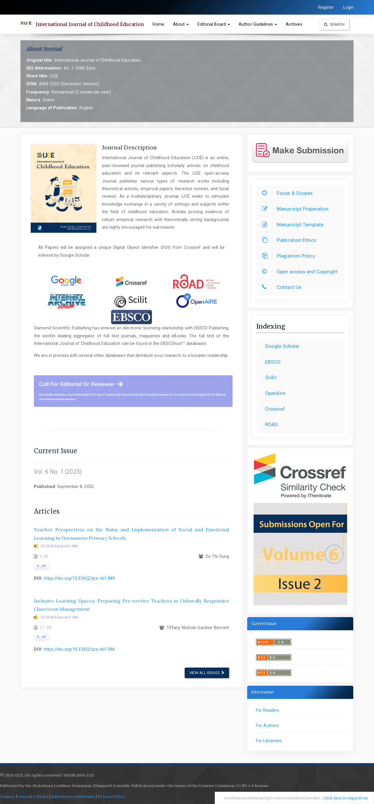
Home (158, 24)
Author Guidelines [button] (258, 24)
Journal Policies (33, 796)
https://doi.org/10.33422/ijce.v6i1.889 (79, 578)
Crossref (275, 409)
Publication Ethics (290, 240)
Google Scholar (282, 346)
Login (348, 7)
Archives (294, 24)
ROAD (271, 424)
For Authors (267, 725)
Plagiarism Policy (290, 256)
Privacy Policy (111, 796)
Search (334, 24)
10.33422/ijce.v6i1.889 (59, 546)
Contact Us (283, 287)
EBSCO (273, 362)
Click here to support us (345, 798)
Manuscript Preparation (296, 209)
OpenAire (275, 393)
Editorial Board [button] (214, 24)
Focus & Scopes (289, 193)
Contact (7, 796)
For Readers (267, 710)
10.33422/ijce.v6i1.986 (59, 617)
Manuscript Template (294, 225)
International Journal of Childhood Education (90, 24)
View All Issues (206, 673)
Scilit (270, 377)
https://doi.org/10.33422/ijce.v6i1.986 (79, 649)
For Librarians (269, 740)
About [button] (181, 24)
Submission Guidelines (73, 796)
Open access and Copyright (301, 272)
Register (326, 7)
